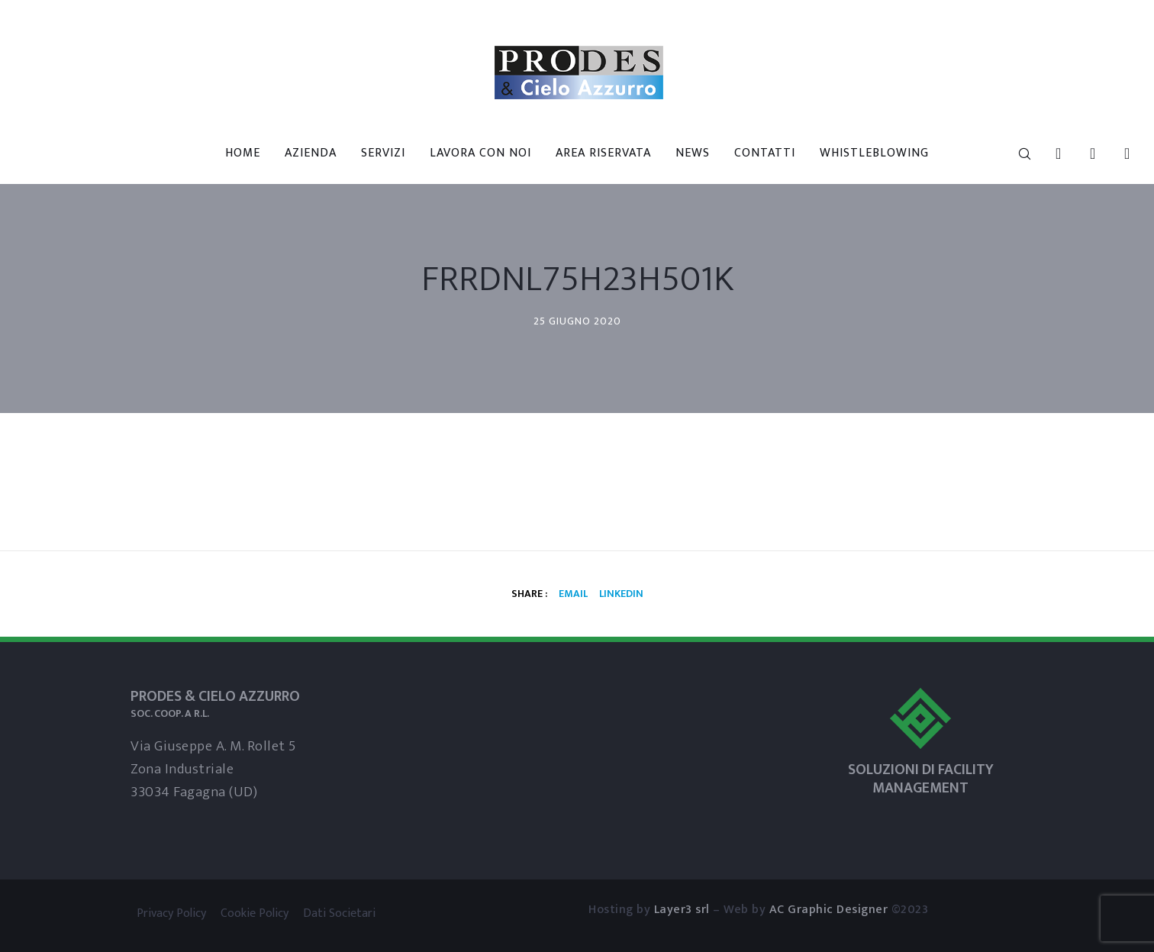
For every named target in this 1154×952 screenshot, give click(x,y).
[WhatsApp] (1118, 153)
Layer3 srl (682, 909)
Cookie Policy (254, 913)
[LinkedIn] (1049, 153)
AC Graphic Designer (828, 909)
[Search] (1015, 153)
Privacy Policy (171, 913)
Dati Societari (339, 913)
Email (573, 593)
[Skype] (1083, 153)
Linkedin (621, 593)
